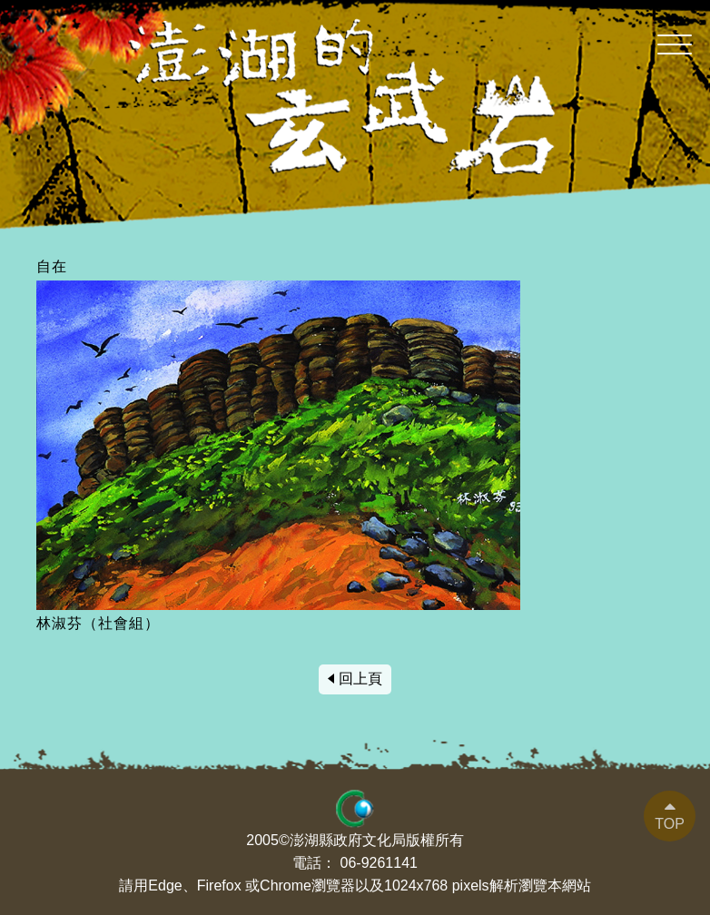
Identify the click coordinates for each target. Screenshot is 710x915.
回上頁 (360, 678)
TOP (670, 823)
